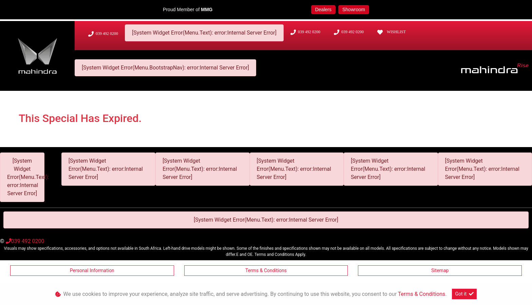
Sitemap (440, 270)
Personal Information (92, 270)
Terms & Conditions (266, 270)
